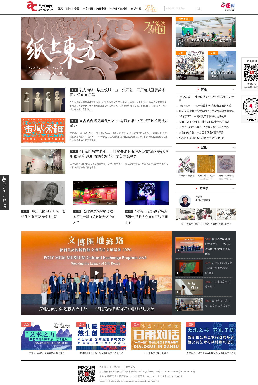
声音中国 (88, 8)
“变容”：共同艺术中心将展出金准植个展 (201, 138)
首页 (60, 8)
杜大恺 (213, 224)
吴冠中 (189, 224)
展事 (74, 90)
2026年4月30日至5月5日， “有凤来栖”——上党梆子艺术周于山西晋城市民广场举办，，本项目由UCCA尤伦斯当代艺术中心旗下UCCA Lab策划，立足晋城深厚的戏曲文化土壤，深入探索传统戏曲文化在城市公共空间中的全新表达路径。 (119, 137)
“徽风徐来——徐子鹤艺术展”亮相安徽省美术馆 (205, 105)
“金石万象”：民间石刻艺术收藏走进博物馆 (202, 116)
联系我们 (117, 367)
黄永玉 (197, 224)
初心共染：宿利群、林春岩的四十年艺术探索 (204, 121)
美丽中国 (101, 8)
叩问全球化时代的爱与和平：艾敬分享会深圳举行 (206, 111)
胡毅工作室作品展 (206, 175)
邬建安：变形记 (186, 175)
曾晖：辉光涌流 (226, 175)
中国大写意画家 (214, 198)
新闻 (68, 8)
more (234, 89)
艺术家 (204, 188)
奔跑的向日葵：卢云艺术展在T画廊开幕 (201, 132)
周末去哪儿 (184, 19)
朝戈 (220, 224)
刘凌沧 (227, 224)
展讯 (204, 147)
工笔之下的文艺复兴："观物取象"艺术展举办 (204, 127)
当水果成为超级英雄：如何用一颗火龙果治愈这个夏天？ (94, 217)
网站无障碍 (4, 195)
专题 (76, 8)
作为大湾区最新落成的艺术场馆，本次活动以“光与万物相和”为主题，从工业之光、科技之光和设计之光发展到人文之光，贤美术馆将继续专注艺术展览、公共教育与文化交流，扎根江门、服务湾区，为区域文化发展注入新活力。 (118, 106)
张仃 (183, 224)
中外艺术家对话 (119, 8)
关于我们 (103, 367)
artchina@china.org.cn (148, 371)
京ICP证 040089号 (186, 371)
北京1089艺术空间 (226, 179)
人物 (26, 211)
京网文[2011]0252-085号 (171, 376)
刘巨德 (205, 224)
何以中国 (136, 8)
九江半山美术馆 (206, 179)
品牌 (26, 324)
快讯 (204, 89)
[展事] (208, 239)
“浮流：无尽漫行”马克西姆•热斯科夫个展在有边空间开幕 (146, 217)
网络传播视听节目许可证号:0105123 (116, 376)
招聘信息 (130, 367)
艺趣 (180, 53)
